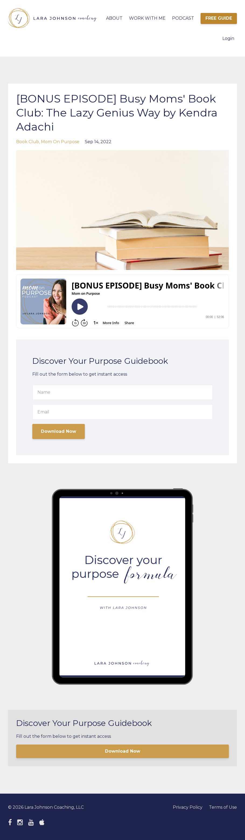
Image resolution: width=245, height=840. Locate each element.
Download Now (58, 431)
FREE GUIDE (218, 18)
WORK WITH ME (147, 18)
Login (228, 38)
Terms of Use (223, 807)
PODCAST (183, 18)
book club (27, 141)
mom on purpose (60, 141)
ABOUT (114, 18)
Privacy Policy (187, 807)
